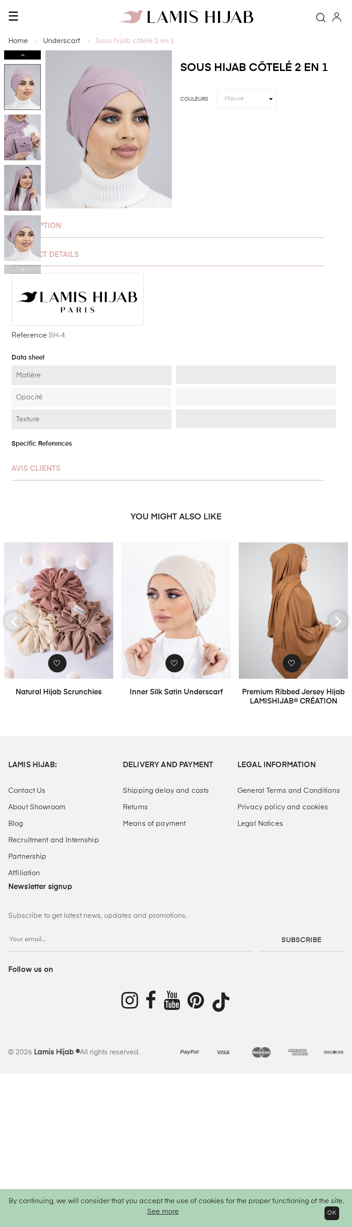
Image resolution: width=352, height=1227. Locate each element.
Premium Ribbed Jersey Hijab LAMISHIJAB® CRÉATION (293, 697)
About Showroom (37, 807)
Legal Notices (260, 823)
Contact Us (26, 790)
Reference (29, 335)
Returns (135, 807)
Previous (22, 269)
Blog (15, 823)
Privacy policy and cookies (283, 807)
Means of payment (154, 823)
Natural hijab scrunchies (59, 692)
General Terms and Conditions (288, 790)
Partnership (27, 856)
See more (163, 1211)
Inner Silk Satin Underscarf (176, 692)
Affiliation (24, 873)
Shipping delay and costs (166, 790)
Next (22, 55)
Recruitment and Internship (53, 840)
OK (331, 1213)
